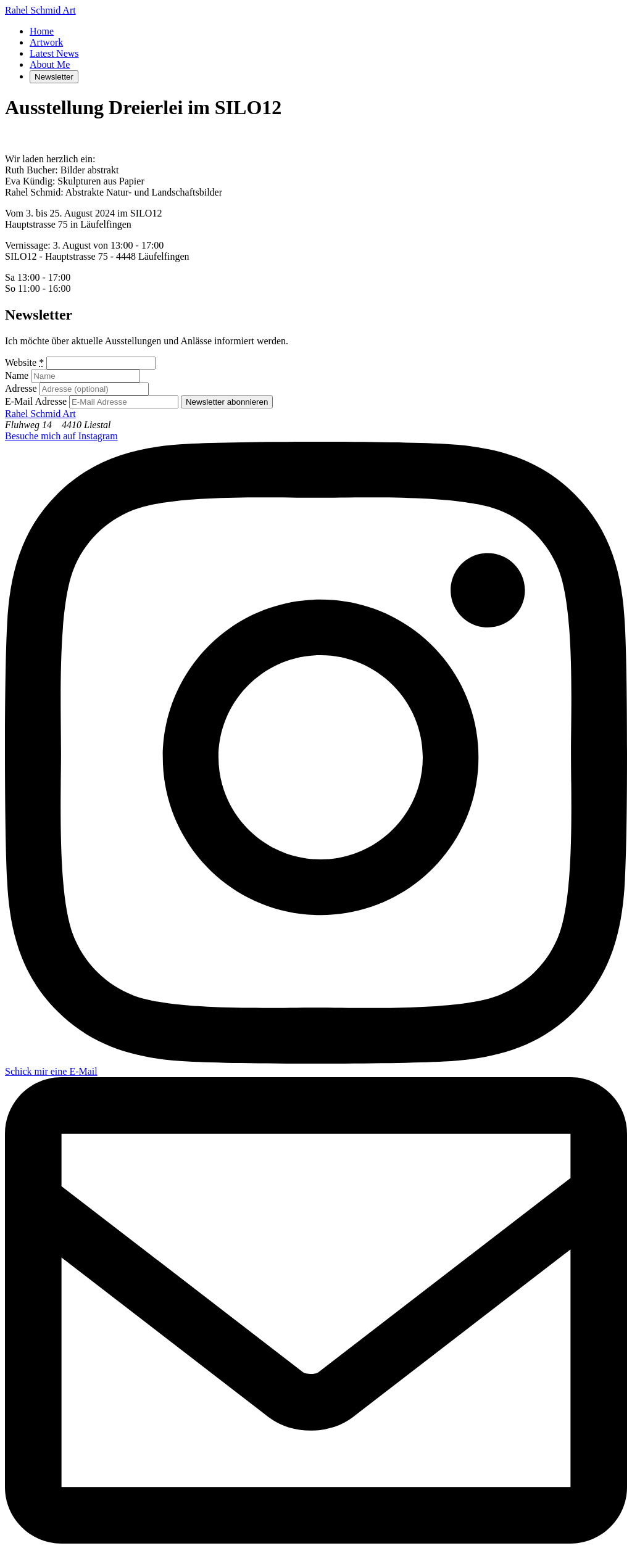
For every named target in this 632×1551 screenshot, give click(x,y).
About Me (50, 64)
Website (24, 362)
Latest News (54, 53)
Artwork (46, 42)
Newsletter (54, 76)
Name (16, 375)
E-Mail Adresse (36, 401)
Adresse (21, 388)
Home (42, 31)
